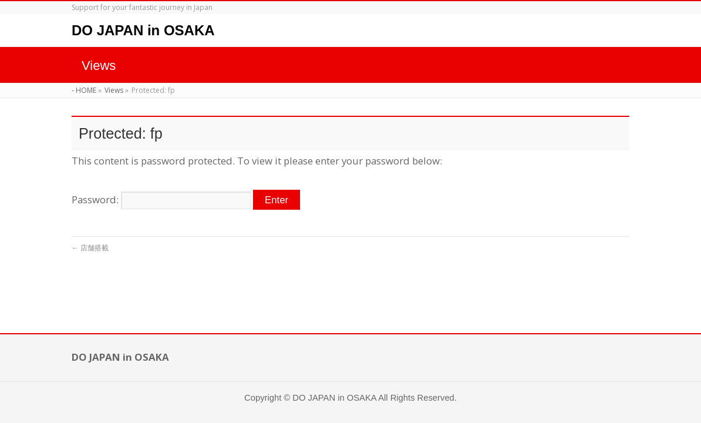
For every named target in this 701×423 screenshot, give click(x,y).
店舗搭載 (90, 248)
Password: (161, 199)
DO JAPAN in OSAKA (143, 30)
